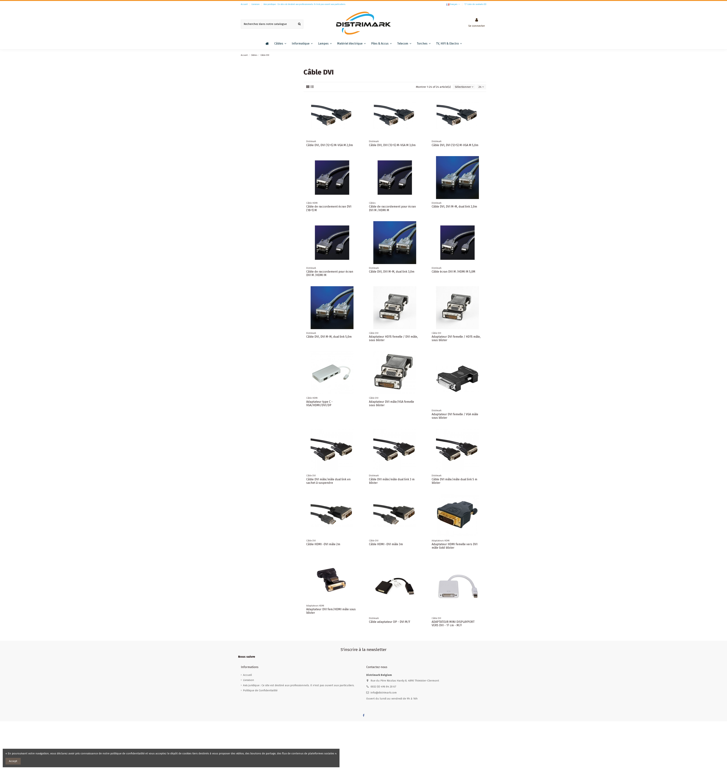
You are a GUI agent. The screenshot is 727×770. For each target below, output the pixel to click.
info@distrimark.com (384, 692)
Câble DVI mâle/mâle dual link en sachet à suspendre (328, 481)
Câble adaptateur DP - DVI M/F (389, 622)
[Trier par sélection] (464, 87)
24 (481, 87)
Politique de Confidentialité (260, 690)
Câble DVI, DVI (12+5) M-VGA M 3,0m (392, 145)
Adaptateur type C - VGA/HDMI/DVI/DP (319, 403)
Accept (13, 761)
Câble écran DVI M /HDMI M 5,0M (453, 271)
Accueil (244, 4)
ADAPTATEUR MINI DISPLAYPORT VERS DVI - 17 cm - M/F (453, 623)
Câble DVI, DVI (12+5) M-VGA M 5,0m (455, 145)
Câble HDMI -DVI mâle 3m (386, 544)
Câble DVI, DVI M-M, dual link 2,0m (454, 206)
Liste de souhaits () (475, 4)
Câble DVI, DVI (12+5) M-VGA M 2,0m (329, 145)
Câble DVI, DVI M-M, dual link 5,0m (329, 336)
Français (453, 4)
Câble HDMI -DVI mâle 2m (323, 544)
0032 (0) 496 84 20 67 (383, 686)
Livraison (256, 4)
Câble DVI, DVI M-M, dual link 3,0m (391, 271)
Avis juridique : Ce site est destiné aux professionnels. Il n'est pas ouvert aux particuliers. (305, 4)
